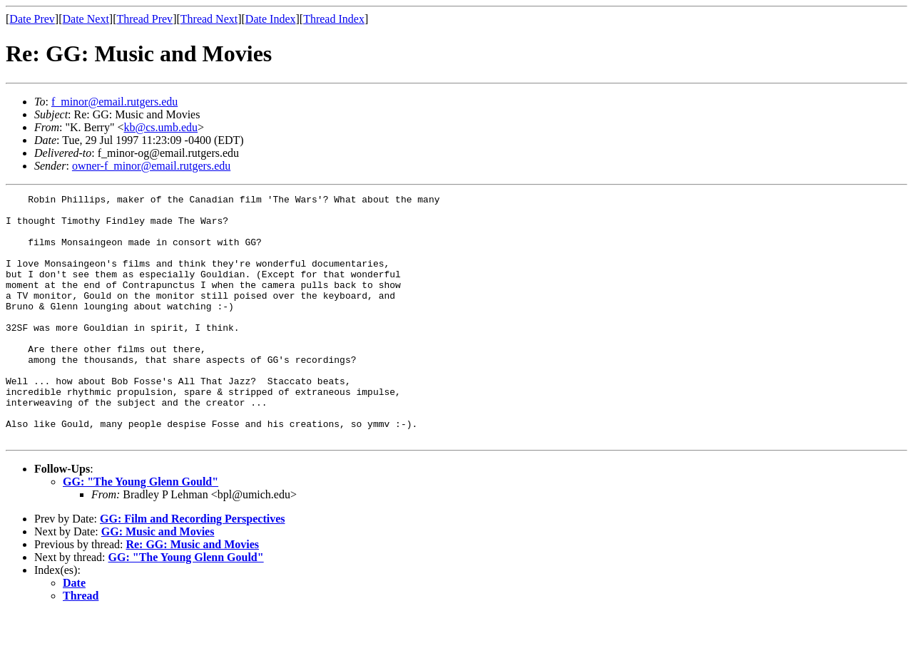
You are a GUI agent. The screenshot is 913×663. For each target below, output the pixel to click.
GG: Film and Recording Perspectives (192, 568)
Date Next (86, 19)
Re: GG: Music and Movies (192, 593)
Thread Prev (144, 19)
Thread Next (209, 19)
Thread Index (333, 19)
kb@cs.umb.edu (160, 127)
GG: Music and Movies (158, 581)
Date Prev (32, 19)
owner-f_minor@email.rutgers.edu (151, 166)
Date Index (270, 19)
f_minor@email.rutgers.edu (114, 102)
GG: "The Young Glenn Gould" (140, 531)
